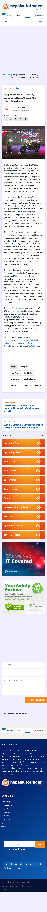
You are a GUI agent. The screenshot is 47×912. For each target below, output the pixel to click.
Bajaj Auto (15, 373)
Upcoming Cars (8, 805)
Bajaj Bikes (25, 367)
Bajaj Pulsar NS (30, 379)
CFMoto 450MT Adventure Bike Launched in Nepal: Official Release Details (21, 408)
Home (4, 75)
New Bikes (15, 379)
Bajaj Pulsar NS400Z (15, 308)
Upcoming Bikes (8, 802)
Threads (7, 346)
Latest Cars (6, 813)
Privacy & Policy (26, 886)
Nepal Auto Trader (17, 107)
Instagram (22, 343)
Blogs (10, 75)
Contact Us (7, 889)
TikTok (30, 343)
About (5, 886)
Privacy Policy (5, 823)
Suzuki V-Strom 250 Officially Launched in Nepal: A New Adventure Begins (23, 426)
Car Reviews (4, 816)
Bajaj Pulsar (28, 373)
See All (42, 436)
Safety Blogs (5, 819)
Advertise (14, 886)
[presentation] (18, 701)
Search (40, 22)
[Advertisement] (22, 48)
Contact (3, 827)
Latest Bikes (6, 809)
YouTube (31, 346)
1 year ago (14, 110)
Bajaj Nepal (15, 385)
